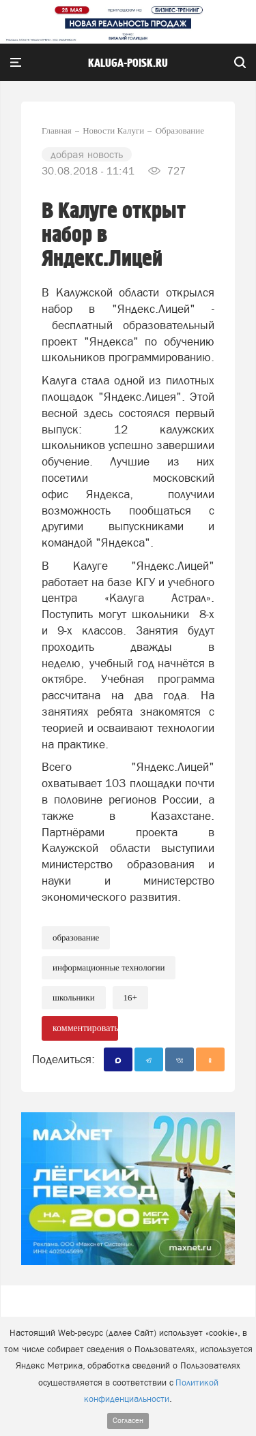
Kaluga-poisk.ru (128, 63)
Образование (76, 937)
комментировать (85, 1028)
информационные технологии (109, 967)
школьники (74, 997)
